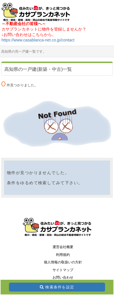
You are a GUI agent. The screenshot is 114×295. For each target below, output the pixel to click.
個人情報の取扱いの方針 (63, 262)
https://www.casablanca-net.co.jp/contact (37, 40)
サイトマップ (63, 270)
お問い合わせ (63, 277)
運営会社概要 (63, 247)
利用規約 (63, 255)
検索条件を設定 (59, 287)
